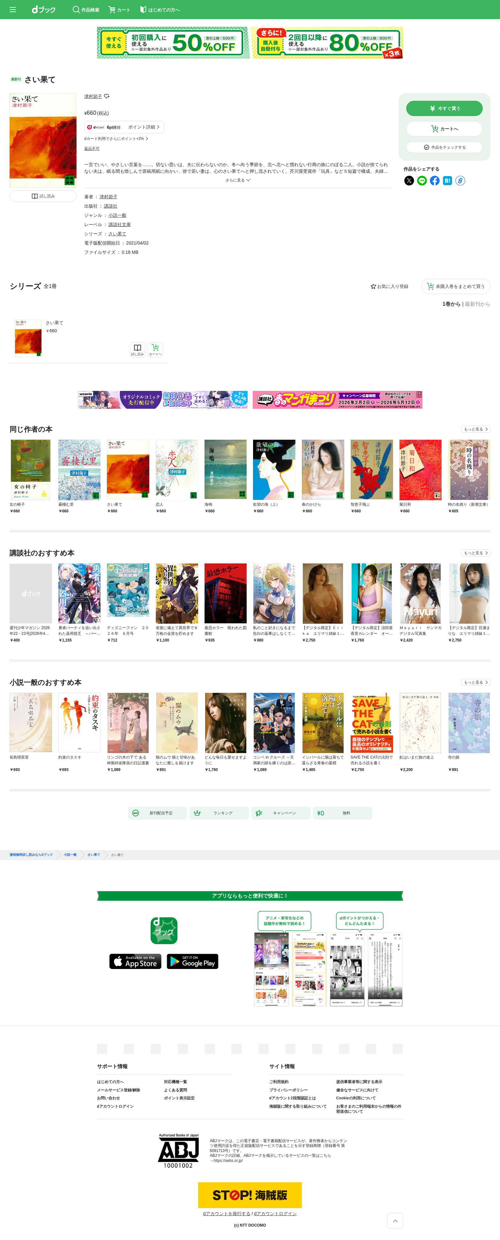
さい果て (54, 322)
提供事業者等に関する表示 (359, 1082)
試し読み (47, 196)
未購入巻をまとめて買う (460, 286)
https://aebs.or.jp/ (228, 1160)
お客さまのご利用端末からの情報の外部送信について (368, 1109)
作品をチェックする (448, 147)
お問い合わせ (108, 1098)
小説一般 (117, 215)
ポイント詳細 (141, 126)
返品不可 (92, 148)
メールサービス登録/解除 (118, 1090)
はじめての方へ (110, 1082)
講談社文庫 (119, 224)
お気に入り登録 (392, 286)
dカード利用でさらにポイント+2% (114, 138)
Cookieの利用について (356, 1098)
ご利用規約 (278, 1082)
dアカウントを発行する (226, 1213)
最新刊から (477, 304)
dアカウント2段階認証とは (292, 1098)
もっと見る (473, 429)
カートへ (449, 128)
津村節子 (93, 96)
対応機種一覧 (175, 1082)
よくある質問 (175, 1090)
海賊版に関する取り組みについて (298, 1106)
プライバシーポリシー (288, 1090)
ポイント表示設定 (179, 1098)
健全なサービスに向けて (357, 1090)
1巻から (452, 304)
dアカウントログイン (115, 1106)
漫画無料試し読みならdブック (31, 854)
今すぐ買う (449, 108)
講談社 (110, 206)
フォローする (106, 96)
